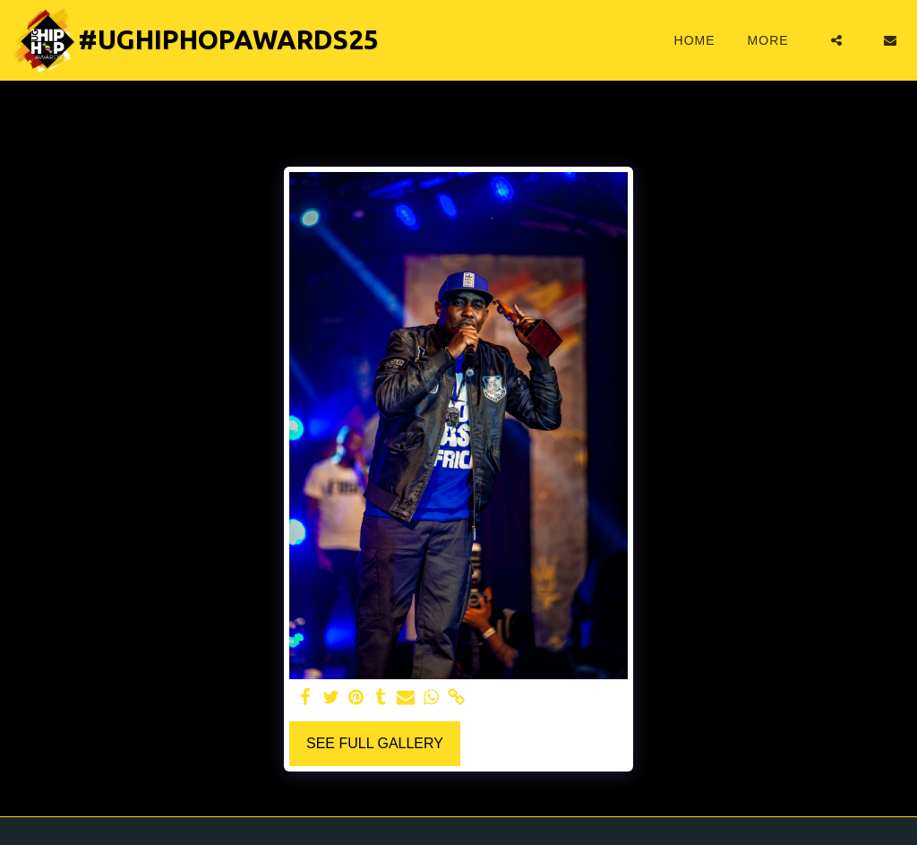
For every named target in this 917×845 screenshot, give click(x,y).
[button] (836, 40)
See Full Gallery (374, 743)
